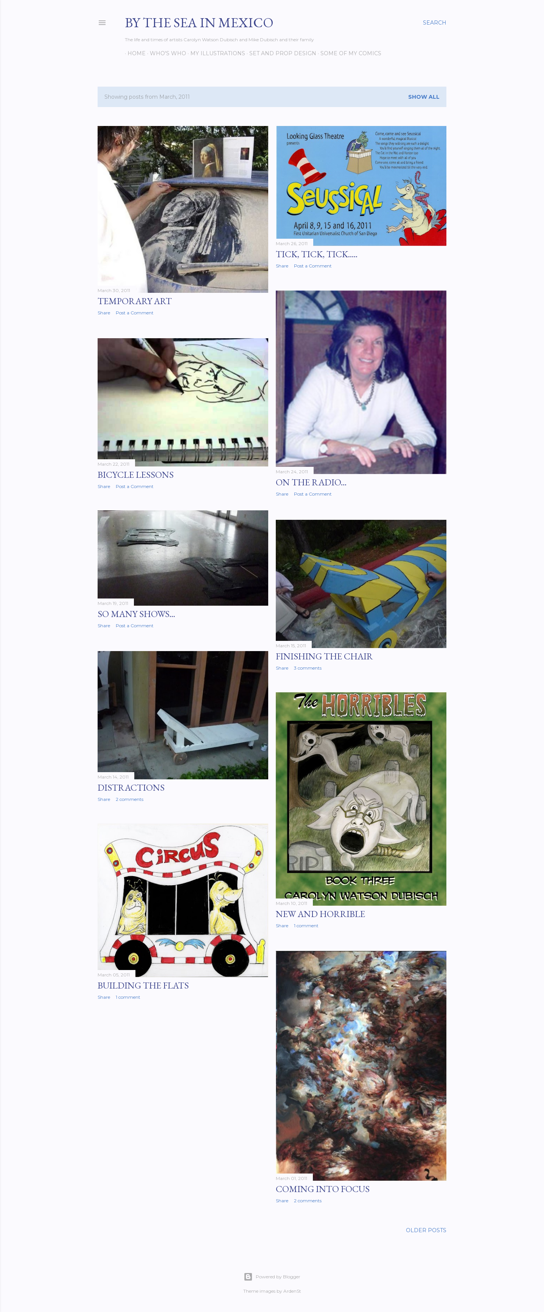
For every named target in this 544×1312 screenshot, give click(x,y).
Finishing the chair (324, 655)
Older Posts (426, 1229)
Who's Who (165, 53)
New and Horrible (320, 913)
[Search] (434, 23)
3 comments (308, 666)
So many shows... (136, 613)
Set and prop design (280, 53)
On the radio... (311, 482)
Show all (424, 96)
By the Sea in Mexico (199, 22)
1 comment (306, 924)
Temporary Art (135, 301)
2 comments (129, 798)
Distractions (131, 786)
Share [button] (104, 313)
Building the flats (143, 984)
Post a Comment (135, 313)
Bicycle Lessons (136, 473)
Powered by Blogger (272, 1276)
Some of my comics (348, 53)
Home (134, 53)
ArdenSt (292, 1290)
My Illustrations (215, 53)
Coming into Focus (323, 1187)
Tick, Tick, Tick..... (316, 254)
